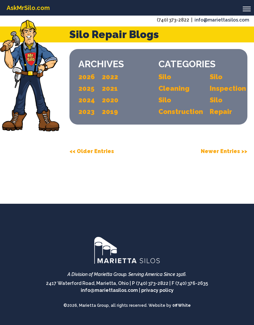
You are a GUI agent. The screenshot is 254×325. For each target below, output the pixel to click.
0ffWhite (181, 305)
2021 (110, 88)
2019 (110, 112)
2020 (110, 100)
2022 (110, 77)
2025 (86, 88)
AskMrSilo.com (28, 7)
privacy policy (157, 290)
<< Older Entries (91, 151)
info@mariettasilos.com (221, 20)
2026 (86, 77)
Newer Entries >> (224, 151)
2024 (86, 100)
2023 (86, 112)
